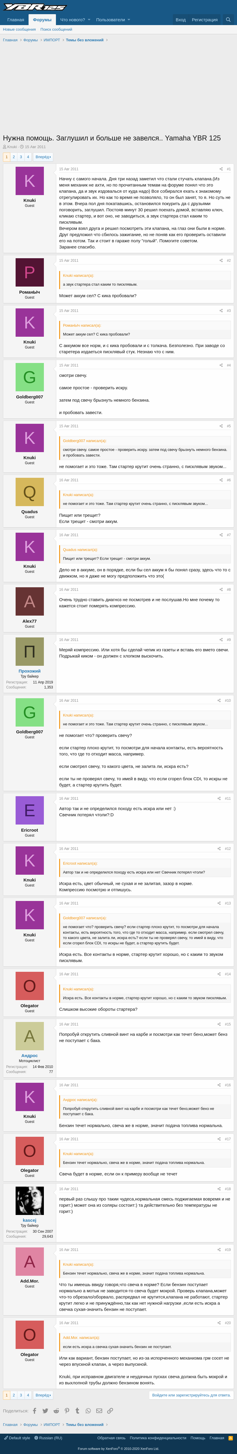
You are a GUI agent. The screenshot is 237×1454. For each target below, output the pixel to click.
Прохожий (30, 670)
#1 (229, 169)
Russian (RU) (48, 1438)
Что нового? (72, 19)
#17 (228, 1139)
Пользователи (110, 19)
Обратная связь (111, 1438)
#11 (228, 798)
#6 (229, 480)
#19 (228, 1250)
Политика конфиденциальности (158, 1438)
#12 (228, 849)
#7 (229, 535)
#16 (228, 1085)
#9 (229, 640)
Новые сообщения (19, 29)
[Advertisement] (118, 89)
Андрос (29, 1055)
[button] (89, 19)
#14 (228, 974)
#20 (228, 1323)
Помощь (197, 1438)
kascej (30, 1220)
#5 (229, 426)
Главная (15, 19)
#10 (228, 701)
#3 (229, 311)
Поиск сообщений (56, 29)
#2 (229, 261)
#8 (229, 590)
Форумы (42, 19)
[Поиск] (228, 19)
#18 (228, 1189)
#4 (229, 365)
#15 (228, 1024)
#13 (228, 903)
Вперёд (42, 157)
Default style (17, 1438)
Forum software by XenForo (118, 1448)
